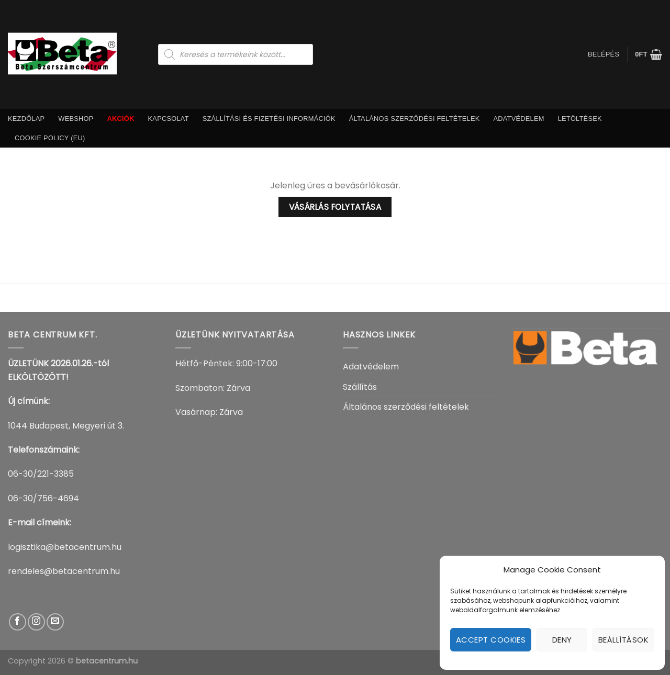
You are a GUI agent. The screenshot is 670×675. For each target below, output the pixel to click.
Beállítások (623, 639)
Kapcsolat (168, 118)
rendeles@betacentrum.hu (64, 571)
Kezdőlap (26, 118)
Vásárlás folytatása (335, 206)
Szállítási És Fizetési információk (269, 118)
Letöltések (580, 118)
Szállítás (360, 387)
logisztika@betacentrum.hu (64, 547)
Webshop (75, 118)
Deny (562, 639)
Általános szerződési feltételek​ (414, 118)
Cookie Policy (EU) (50, 138)
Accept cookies (491, 639)
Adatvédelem (518, 118)
